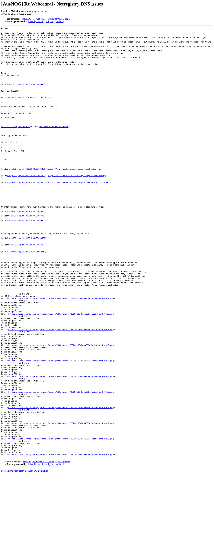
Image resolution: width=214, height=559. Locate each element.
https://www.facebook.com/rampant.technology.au (74, 197)
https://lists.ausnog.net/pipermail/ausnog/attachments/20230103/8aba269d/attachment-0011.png (61, 390)
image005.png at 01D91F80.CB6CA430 (26, 248)
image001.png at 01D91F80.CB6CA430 (26, 95)
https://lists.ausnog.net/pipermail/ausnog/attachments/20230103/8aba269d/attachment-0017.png (61, 502)
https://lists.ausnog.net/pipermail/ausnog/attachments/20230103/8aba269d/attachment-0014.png (61, 446)
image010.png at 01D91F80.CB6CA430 (26, 296)
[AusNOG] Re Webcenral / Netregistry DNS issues (46, 19)
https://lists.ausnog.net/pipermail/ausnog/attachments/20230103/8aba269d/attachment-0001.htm (61, 352)
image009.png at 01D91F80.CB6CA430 (26, 288)
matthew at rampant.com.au (34, 11)
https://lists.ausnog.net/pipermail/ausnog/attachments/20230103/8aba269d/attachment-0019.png (61, 540)
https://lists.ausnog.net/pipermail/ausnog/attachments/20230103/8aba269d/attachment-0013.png (61, 427)
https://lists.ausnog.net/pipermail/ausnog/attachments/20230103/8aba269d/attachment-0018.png (61, 521)
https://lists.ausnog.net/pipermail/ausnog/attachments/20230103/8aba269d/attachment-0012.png (61, 409)
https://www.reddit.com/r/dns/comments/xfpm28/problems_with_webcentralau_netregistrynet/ (58, 61)
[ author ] (59, 21)
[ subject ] (49, 21)
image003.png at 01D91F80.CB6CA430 (26, 205)
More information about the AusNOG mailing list (24, 556)
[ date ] (31, 21)
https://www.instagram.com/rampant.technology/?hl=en (77, 213)
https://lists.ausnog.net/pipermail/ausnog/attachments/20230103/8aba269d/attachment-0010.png (61, 371)
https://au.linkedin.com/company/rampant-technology (77, 205)
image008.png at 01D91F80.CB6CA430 (26, 280)
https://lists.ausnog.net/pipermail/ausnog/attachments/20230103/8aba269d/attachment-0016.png (61, 483)
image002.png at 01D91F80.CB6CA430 (26, 197)
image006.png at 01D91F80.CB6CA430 (26, 253)
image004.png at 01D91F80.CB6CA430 (26, 213)
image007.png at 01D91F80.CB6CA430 (26, 259)
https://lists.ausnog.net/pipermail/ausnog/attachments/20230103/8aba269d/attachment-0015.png (61, 465)
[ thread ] (39, 21)
